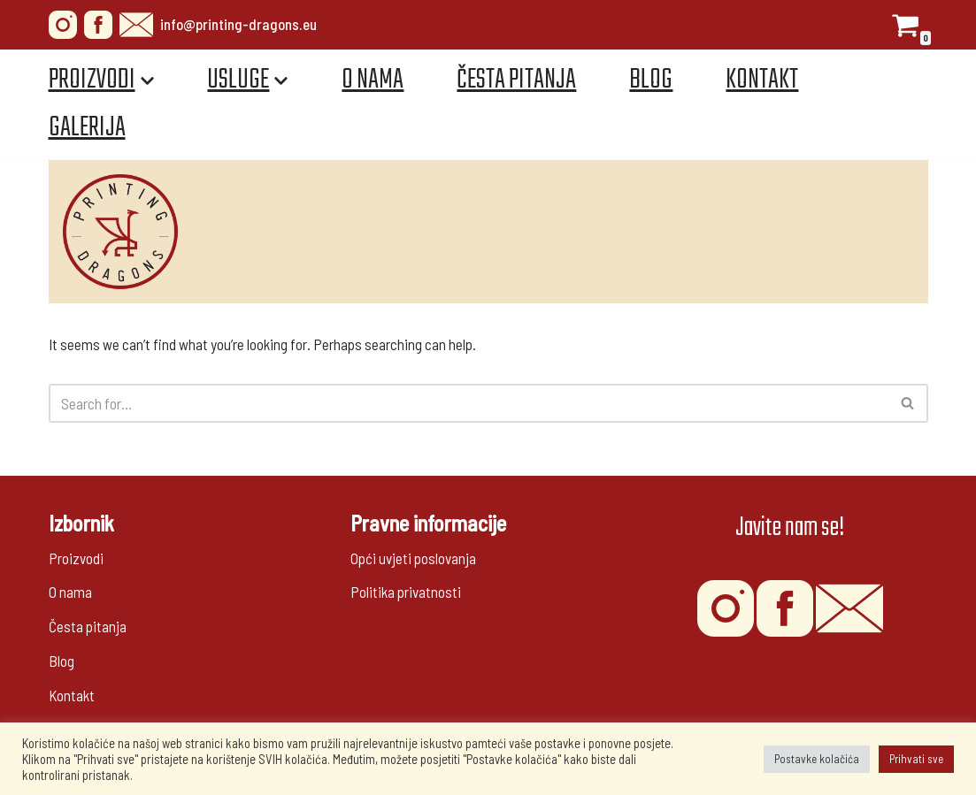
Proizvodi (76, 558)
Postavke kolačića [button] (816, 759)
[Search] (468, 403)
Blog (651, 80)
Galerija (87, 127)
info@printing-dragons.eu (218, 25)
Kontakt (762, 80)
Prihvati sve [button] (916, 759)
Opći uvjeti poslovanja (413, 558)
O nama (373, 80)
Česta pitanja (517, 80)
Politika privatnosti (405, 591)
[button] (907, 402)
